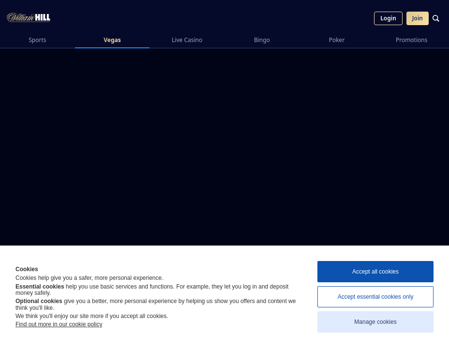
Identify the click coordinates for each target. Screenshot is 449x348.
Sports (37, 40)
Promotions (412, 40)
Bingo (262, 40)
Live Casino (187, 40)
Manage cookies (375, 322)
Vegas (112, 40)
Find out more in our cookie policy (58, 324)
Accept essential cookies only (376, 296)
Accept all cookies (375, 271)
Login (388, 18)
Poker (337, 40)
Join (417, 18)
